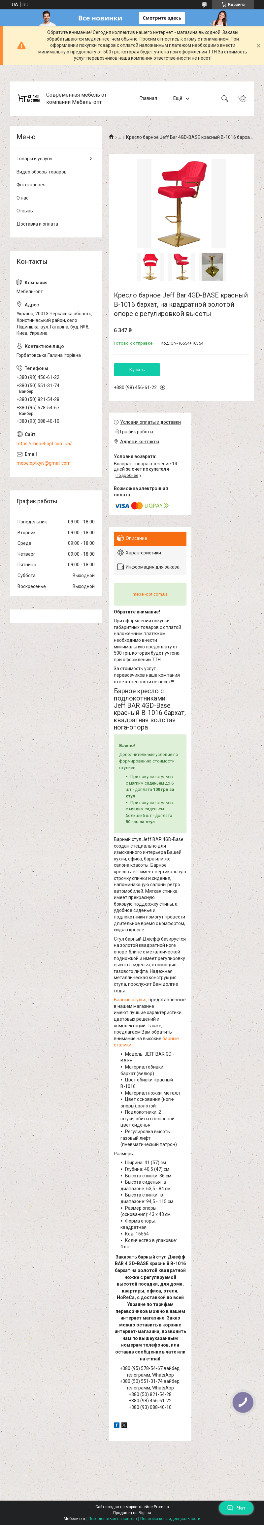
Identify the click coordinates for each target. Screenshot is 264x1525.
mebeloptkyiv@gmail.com (43, 463)
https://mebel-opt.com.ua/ (44, 443)
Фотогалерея (31, 184)
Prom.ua (161, 1507)
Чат (236, 1508)
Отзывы (25, 210)
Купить (137, 369)
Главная (148, 98)
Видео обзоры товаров (41, 171)
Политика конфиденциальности (170, 1518)
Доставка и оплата (37, 224)
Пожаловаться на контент (112, 1518)
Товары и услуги (34, 158)
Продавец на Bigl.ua (132, 1512)
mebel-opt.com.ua (150, 594)
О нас (22, 198)
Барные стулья (130, 999)
